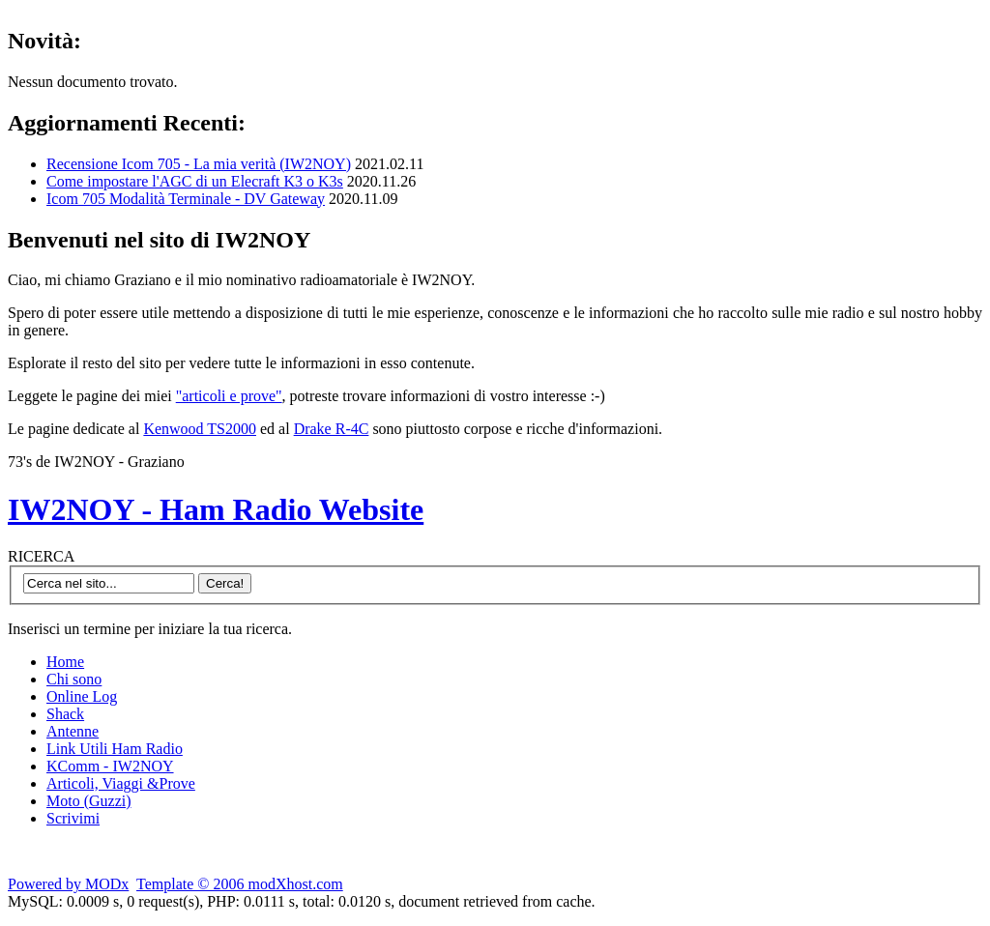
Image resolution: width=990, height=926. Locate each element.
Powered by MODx (68, 884)
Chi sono (74, 679)
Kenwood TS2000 (199, 428)
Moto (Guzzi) (88, 801)
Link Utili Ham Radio (114, 748)
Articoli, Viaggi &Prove (120, 783)
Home (65, 661)
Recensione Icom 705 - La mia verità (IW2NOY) (198, 164)
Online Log (81, 696)
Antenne (72, 731)
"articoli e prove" (229, 396)
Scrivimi (73, 818)
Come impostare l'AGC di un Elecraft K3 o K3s (194, 181)
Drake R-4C (331, 428)
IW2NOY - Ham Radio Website (215, 509)
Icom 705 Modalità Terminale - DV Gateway (185, 198)
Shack (65, 714)
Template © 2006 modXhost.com (239, 884)
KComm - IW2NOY (110, 766)
